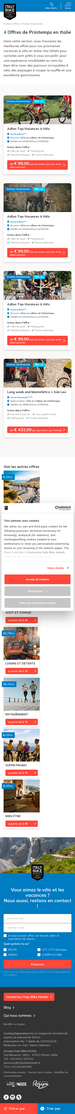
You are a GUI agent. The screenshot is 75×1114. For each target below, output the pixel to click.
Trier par (50, 1108)
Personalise (37, 591)
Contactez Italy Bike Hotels (29, 997)
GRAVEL (13, 954)
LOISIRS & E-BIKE (52, 954)
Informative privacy (15, 1072)
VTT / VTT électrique (54, 949)
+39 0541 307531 (21, 1059)
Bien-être (13, 816)
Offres (16, 23)
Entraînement (16, 714)
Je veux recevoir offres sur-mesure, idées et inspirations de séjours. (33, 937)
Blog (9, 1007)
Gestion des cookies (40, 1072)
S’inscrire (37, 964)
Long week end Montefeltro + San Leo (36, 392)
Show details (55, 567)
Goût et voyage (18, 612)
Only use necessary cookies (37, 602)
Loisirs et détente (20, 663)
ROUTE (12, 949)
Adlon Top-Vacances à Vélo (28, 129)
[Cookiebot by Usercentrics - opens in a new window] (55, 508)
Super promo (16, 765)
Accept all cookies (37, 579)
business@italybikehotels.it (22, 1063)
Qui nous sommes (19, 1015)
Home (7, 23)
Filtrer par (14, 1108)
